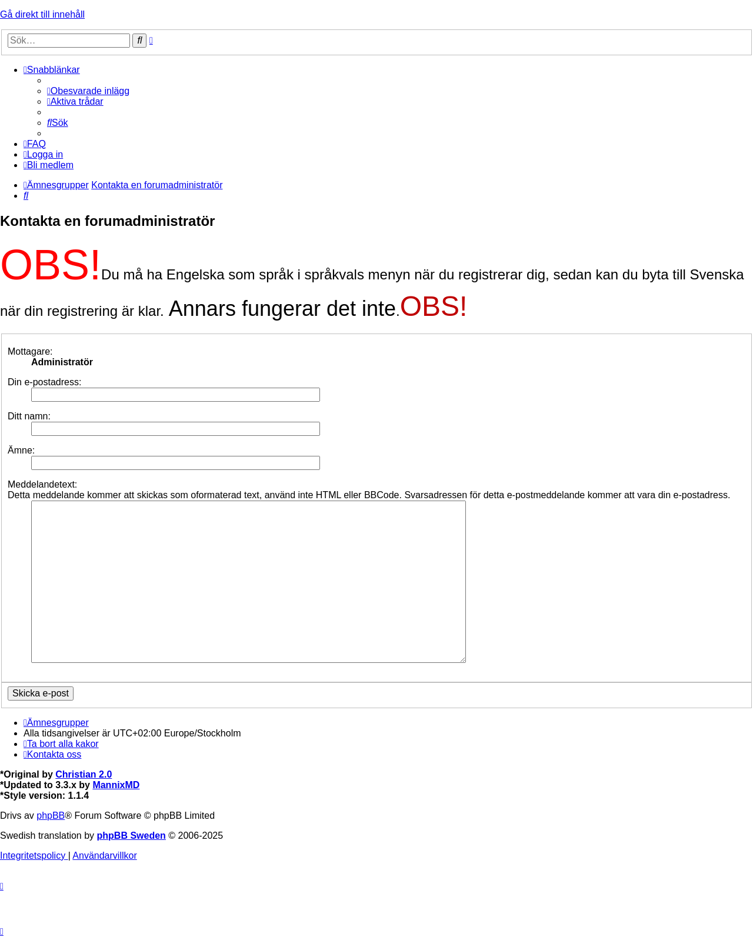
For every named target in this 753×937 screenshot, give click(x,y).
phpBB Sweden (131, 836)
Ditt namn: (29, 416)
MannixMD (115, 785)
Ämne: (21, 450)
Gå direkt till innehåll (42, 14)
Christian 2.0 (83, 774)
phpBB (50, 816)
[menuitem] (88, 91)
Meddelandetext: (42, 484)
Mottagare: (30, 351)
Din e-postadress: (44, 382)
